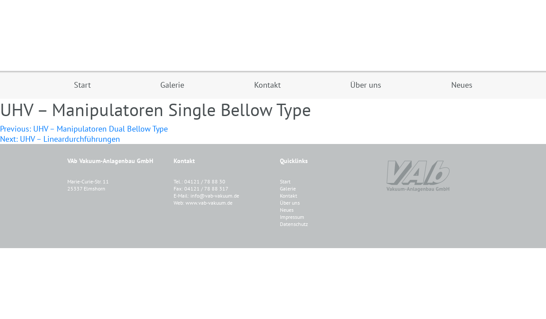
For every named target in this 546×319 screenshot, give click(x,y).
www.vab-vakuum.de (209, 202)
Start (285, 181)
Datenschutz (294, 224)
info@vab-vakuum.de (214, 195)
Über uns (290, 202)
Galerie (288, 188)
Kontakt (288, 195)
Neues (287, 209)
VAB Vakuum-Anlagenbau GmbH (273, 35)
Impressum (292, 217)
